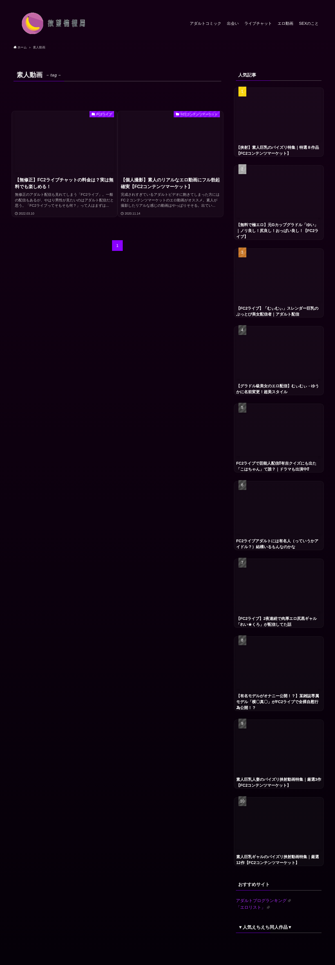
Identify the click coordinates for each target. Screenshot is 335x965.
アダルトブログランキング (263, 900)
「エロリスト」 (253, 907)
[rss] (310, 3)
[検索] (317, 3)
